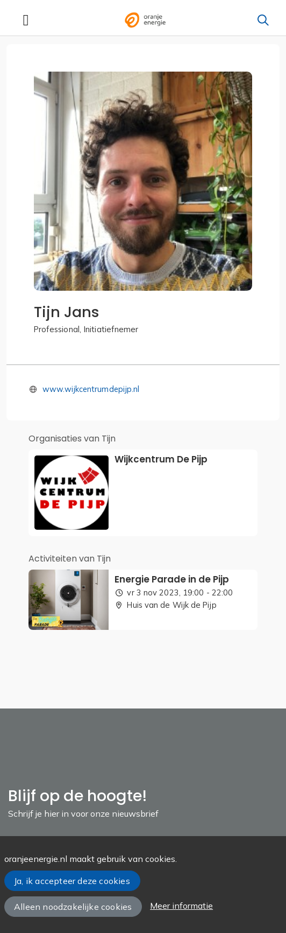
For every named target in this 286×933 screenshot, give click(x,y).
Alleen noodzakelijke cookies (73, 906)
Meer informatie (181, 905)
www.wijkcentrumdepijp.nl (90, 389)
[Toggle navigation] (26, 20)
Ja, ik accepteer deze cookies (72, 880)
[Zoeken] (263, 20)
